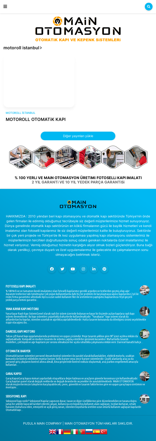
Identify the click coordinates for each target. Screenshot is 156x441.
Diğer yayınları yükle (78, 136)
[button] (5, 6)
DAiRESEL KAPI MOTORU (20, 331)
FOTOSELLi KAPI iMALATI (20, 286)
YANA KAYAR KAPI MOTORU (22, 309)
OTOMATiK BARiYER (18, 351)
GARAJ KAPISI (13, 374)
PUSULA (29, 423)
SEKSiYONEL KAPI (16, 396)
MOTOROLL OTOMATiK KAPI (36, 119)
